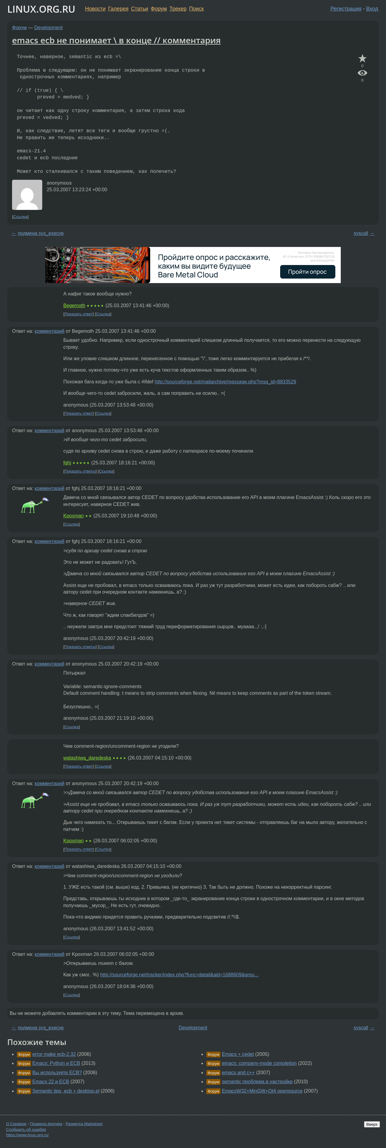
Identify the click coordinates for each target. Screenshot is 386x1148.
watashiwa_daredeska (87, 757)
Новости (95, 9)
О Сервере (16, 1123)
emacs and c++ (238, 1072)
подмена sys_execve (41, 233)
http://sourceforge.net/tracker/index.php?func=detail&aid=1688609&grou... (179, 974)
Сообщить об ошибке (26, 1129)
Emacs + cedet (238, 1054)
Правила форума (46, 1123)
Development (48, 27)
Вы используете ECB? (57, 1072)
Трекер (178, 9)
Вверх (372, 1124)
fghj (67, 462)
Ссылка (20, 216)
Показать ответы (80, 471)
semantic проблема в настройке (257, 1081)
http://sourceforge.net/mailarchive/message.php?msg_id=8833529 (225, 381)
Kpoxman (73, 515)
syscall (361, 233)
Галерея (118, 9)
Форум (159, 9)
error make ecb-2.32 (54, 1054)
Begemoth (74, 305)
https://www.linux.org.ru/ (27, 1135)
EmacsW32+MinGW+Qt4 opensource (262, 1090)
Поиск (196, 9)
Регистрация (346, 9)
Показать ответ (79, 314)
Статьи (139, 9)
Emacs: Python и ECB (56, 1063)
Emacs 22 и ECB (50, 1081)
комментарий (50, 331)
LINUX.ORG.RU (41, 8)
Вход (372, 9)
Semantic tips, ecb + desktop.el (65, 1090)
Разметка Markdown (84, 1123)
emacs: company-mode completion (259, 1063)
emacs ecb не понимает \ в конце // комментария (116, 40)
